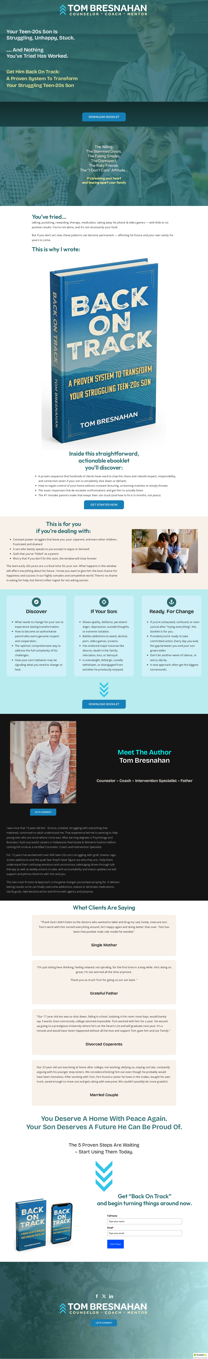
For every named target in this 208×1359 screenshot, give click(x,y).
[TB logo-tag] (104, 5)
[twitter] (104, 1296)
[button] (200, 1356)
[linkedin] (111, 1296)
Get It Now (115, 1244)
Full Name (112, 1215)
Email (110, 1227)
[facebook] (97, 1296)
